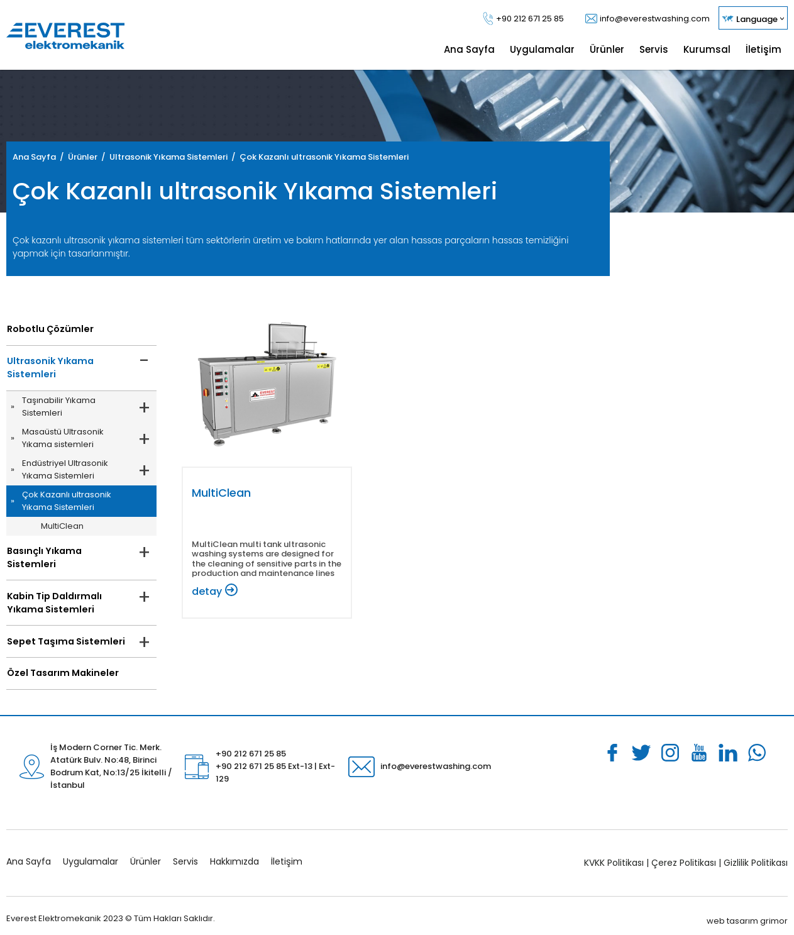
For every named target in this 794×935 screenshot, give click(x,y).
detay (207, 591)
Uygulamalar (90, 852)
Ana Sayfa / (40, 157)
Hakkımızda (234, 852)
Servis (185, 852)
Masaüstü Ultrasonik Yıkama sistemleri (63, 439)
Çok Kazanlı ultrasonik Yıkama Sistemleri (324, 157)
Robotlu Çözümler (48, 329)
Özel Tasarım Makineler (60, 664)
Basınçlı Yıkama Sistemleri (66, 552)
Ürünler (145, 852)
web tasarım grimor (747, 911)
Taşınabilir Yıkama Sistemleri (59, 408)
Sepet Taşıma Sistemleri (62, 631)
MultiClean (62, 527)
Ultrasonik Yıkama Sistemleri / (174, 157)
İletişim (286, 852)
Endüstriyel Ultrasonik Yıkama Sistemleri (65, 470)
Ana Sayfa (28, 852)
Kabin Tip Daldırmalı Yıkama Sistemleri (52, 592)
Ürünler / (88, 157)
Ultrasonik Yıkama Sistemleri (48, 369)
